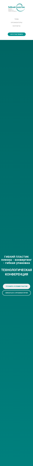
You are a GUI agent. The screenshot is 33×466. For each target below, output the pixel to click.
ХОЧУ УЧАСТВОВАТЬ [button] (16, 34)
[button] (16, 286)
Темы (16, 19)
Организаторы (16, 22)
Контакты (16, 26)
